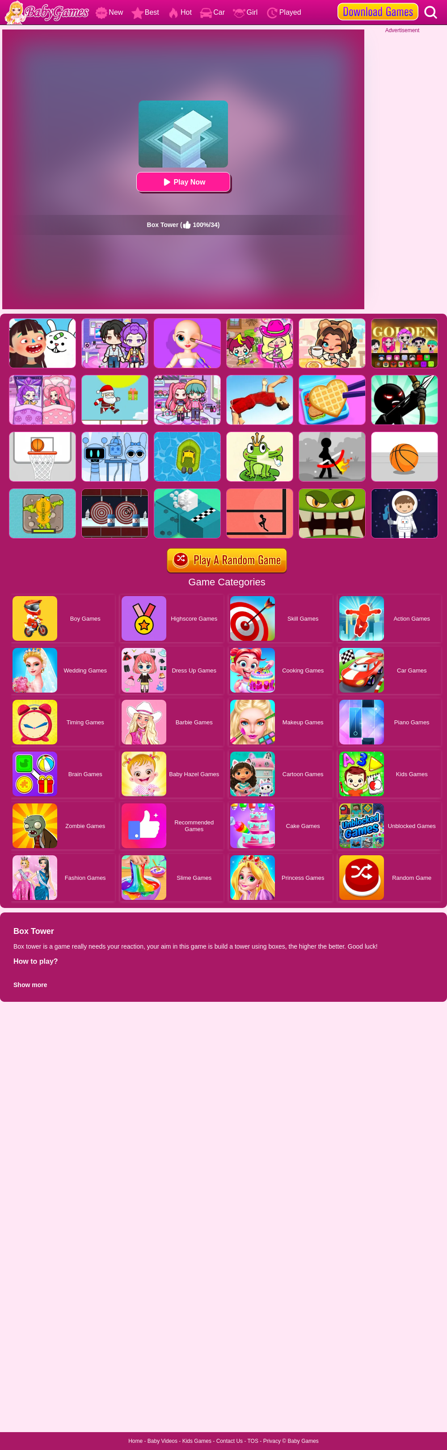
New (109, 12)
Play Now (183, 182)
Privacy (272, 1441)
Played (283, 12)
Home (135, 1441)
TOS (253, 1441)
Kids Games (196, 1441)
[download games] (378, 3)
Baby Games (302, 1441)
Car (212, 12)
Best (145, 12)
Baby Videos (162, 1441)
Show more (30, 984)
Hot (179, 12)
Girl (245, 12)
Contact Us (229, 1441)
